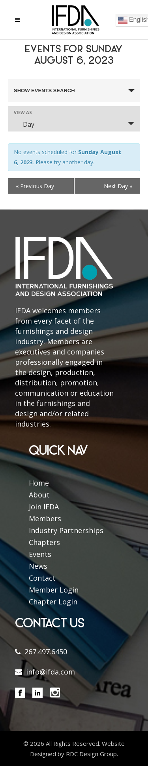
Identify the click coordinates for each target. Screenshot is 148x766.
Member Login (54, 590)
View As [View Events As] (23, 112)
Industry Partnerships (66, 530)
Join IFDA (44, 506)
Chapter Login (53, 601)
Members (45, 518)
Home (39, 483)
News (38, 566)
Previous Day (35, 186)
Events (40, 554)
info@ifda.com (50, 671)
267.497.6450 (45, 651)
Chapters (44, 542)
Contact (42, 578)
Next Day (118, 186)
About (39, 494)
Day (23, 124)
